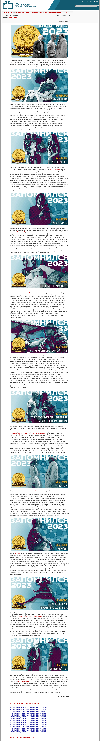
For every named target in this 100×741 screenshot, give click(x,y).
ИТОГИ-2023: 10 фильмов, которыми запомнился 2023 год (48, 12)
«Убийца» (17, 554)
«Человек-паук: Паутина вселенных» (29, 617)
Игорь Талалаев (12, 17)
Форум (95, 1)
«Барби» (37, 491)
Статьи (76, 1)
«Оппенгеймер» (23, 681)
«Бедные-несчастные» (36, 293)
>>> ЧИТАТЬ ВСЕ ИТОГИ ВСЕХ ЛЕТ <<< (22, 737)
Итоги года (25, 12)
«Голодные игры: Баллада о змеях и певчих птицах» (27, 434)
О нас (82, 1)
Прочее (89, 1)
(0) (70, 21)
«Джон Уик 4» (20, 232)
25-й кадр (6, 12)
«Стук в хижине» (55, 169)
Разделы (18, 12)
